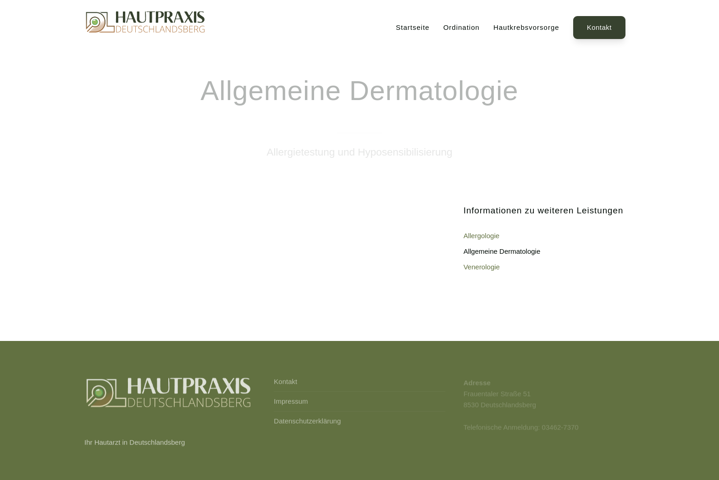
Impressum (291, 402)
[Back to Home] (146, 27)
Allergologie (481, 236)
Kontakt (599, 27)
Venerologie (482, 267)
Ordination (461, 27)
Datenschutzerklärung (307, 421)
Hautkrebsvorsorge (526, 27)
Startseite (412, 27)
